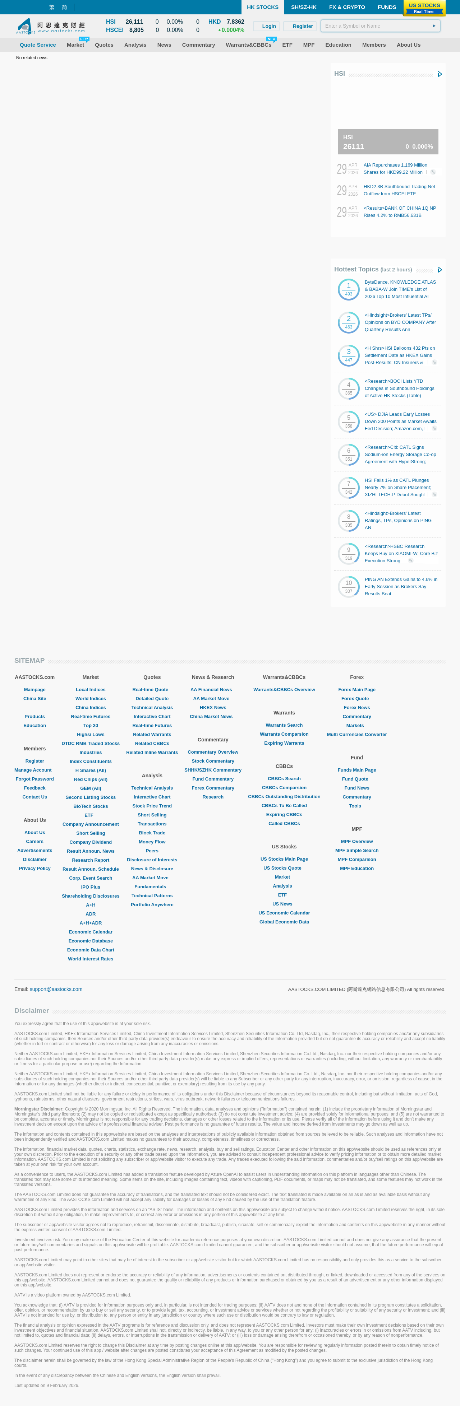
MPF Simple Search (357, 850)
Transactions (152, 824)
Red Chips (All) (90, 779)
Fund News (357, 788)
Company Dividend (91, 842)
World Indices (90, 698)
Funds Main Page (357, 770)
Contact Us (34, 797)
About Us (34, 832)
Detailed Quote (152, 698)
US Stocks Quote (284, 868)
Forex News (357, 707)
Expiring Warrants (284, 743)
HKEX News (213, 707)
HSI (339, 73)
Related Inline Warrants (152, 752)
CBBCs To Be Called (284, 805)
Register (35, 761)
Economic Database (91, 941)
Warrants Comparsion (284, 734)
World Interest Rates (90, 959)
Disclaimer (35, 859)
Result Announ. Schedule (91, 869)
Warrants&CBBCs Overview (284, 689)
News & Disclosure (152, 868)
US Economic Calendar (284, 913)
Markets (357, 725)
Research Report (90, 860)
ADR (91, 914)
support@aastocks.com (56, 989)
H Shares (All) (90, 770)
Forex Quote (357, 698)
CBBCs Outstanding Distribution (284, 796)
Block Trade (152, 832)
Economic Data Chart (90, 950)
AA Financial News (213, 689)
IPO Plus (90, 887)
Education (34, 725)
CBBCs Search (284, 778)
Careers (34, 841)
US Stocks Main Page (284, 859)
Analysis (284, 886)
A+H (90, 905)
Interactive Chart (152, 716)
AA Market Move (152, 877)
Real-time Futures (91, 716)
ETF (90, 815)
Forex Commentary (213, 788)
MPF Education (357, 868)
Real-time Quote (152, 689)
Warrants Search (284, 725)
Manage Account (34, 770)
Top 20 (90, 725)
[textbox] (380, 26)
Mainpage (35, 689)
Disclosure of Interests (152, 859)
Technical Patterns (152, 895)
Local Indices (90, 689)
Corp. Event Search (90, 878)
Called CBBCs (284, 823)
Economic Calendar (90, 932)
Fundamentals (152, 886)
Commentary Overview (213, 752)
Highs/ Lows (91, 734)
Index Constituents (91, 761)
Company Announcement (91, 824)
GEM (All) (90, 788)
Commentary (356, 716)
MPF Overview (357, 841)
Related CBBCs (152, 743)
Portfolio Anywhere (152, 904)
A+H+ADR (90, 923)
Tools (357, 806)
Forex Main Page (357, 689)
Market (284, 877)
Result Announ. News (91, 851)
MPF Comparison (357, 859)
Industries (90, 752)
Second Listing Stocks (91, 797)
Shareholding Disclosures (90, 896)
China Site (34, 698)
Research (213, 797)
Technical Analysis (152, 707)
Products (35, 716)
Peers (152, 850)
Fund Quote (357, 779)
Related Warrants (152, 734)
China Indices (90, 707)
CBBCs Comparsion (284, 787)
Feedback (35, 788)
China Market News (213, 716)
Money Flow (152, 841)
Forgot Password (35, 779)
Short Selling (90, 833)
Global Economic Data (284, 922)
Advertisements (34, 850)
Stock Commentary (213, 761)
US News (284, 904)
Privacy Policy (35, 868)
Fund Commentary (213, 779)
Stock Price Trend (152, 806)
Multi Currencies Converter (357, 734)
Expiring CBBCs (284, 814)
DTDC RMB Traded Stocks (91, 743)
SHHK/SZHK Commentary (213, 770)
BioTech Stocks (90, 806)
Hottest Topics (373, 269)
